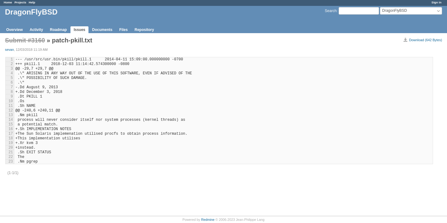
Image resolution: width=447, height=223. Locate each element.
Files (123, 30)
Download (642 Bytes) (425, 40)
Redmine (207, 219)
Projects (20, 2)
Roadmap (58, 30)
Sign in (436, 2)
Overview (14, 30)
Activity (36, 30)
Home (8, 2)
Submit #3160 (25, 40)
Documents (102, 30)
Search (330, 11)
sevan (9, 49)
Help (32, 2)
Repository (144, 30)
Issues (79, 30)
